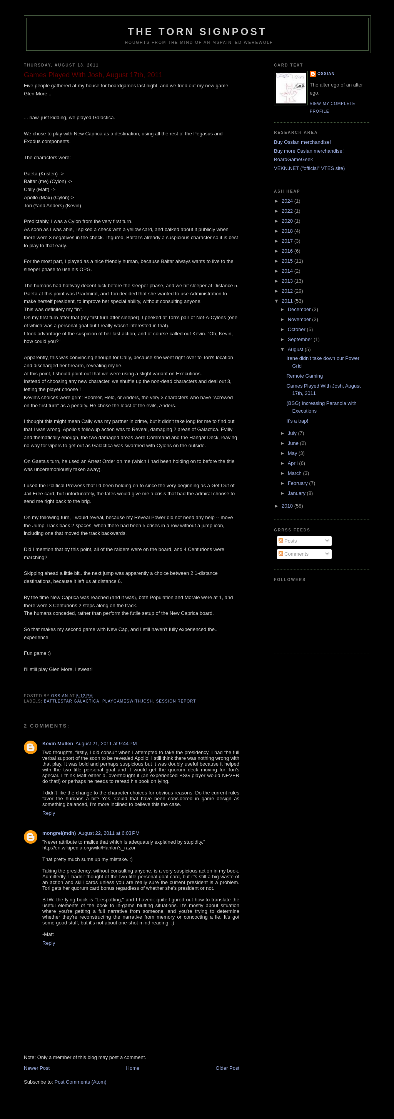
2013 (288, 281)
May (293, 453)
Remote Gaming (304, 376)
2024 (288, 201)
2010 (288, 506)
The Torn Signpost (197, 31)
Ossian (326, 74)
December (300, 309)
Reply (48, 813)
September (301, 339)
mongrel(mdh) (59, 833)
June (294, 443)
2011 (288, 301)
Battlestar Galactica (71, 701)
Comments (294, 554)
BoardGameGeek (293, 159)
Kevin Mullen (57, 743)
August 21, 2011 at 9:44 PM (106, 743)
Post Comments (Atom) (81, 1082)
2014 (288, 271)
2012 (288, 291)
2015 (288, 261)
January (297, 493)
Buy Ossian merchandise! (302, 142)
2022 (288, 211)
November (300, 319)
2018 (288, 231)
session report (176, 701)
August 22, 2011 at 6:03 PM (108, 833)
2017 (288, 241)
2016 (288, 251)
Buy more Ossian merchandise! (309, 151)
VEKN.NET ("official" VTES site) (309, 168)
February (298, 483)
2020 (288, 221)
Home (133, 1068)
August (296, 349)
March (295, 473)
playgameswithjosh (127, 701)
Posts (288, 541)
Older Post (227, 1068)
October (297, 329)
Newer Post (37, 1068)
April (293, 463)
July (293, 433)
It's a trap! (297, 421)
